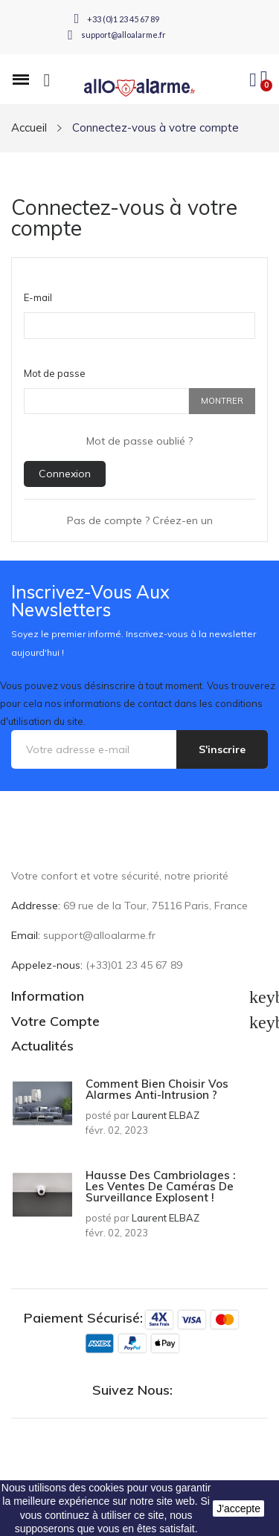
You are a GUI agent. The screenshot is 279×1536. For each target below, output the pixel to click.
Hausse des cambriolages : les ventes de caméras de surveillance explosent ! (160, 1186)
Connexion (65, 473)
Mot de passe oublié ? (139, 441)
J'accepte (238, 1508)
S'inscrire (222, 749)
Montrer (222, 401)
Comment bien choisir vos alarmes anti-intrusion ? (157, 1089)
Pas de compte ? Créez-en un (140, 520)
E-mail (38, 297)
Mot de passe (55, 373)
